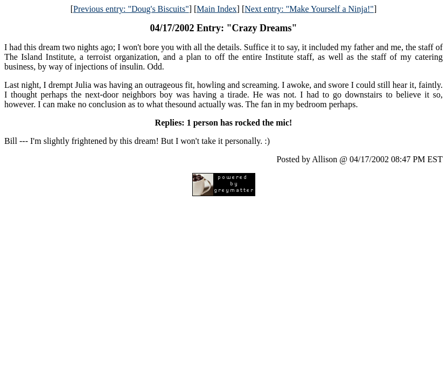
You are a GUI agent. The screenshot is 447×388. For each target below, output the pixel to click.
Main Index (216, 8)
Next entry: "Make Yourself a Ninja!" (309, 8)
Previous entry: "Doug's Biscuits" (131, 8)
